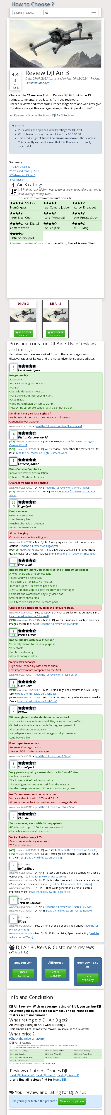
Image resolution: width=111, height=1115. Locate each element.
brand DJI (59, 1080)
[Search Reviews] (28, 12)
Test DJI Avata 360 (22, 1075)
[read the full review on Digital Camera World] (42, 453)
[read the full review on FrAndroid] (29, 616)
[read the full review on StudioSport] (55, 807)
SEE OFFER (23, 334)
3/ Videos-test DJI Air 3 (22, 175)
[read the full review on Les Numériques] (58, 426)
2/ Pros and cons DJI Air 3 (24, 171)
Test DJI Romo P (68, 1075)
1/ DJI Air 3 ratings (19, 166)
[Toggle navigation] (94, 12)
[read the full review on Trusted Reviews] (68, 906)
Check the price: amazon (26, 1038)
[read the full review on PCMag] (53, 756)
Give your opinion (72, 1101)
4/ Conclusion (17, 179)
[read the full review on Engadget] (38, 546)
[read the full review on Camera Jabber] (67, 487)
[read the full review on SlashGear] (37, 693)
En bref (19, 126)
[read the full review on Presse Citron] (56, 674)
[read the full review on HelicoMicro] (45, 876)
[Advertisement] (55, 270)
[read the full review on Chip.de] (79, 850)
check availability (23, 973)
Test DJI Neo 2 (46, 1075)
